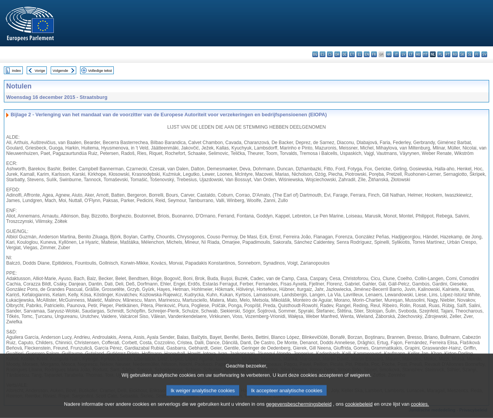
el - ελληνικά (359, 54)
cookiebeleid (359, 409)
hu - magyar (418, 54)
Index (16, 70)
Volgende (60, 70)
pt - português (447, 54)
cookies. (420, 409)
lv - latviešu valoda (403, 54)
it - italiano (396, 54)
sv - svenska (484, 54)
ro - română (455, 54)
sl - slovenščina (469, 54)
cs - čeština (330, 54)
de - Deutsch (344, 54)
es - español (322, 54)
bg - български (315, 54)
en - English (367, 54)
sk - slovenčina (462, 54)
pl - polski (440, 54)
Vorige (40, 70)
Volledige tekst (100, 70)
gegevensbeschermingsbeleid (298, 409)
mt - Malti (425, 54)
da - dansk (337, 54)
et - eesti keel (352, 54)
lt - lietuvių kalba (411, 54)
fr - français (374, 54)
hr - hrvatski (389, 54)
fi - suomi (477, 54)
